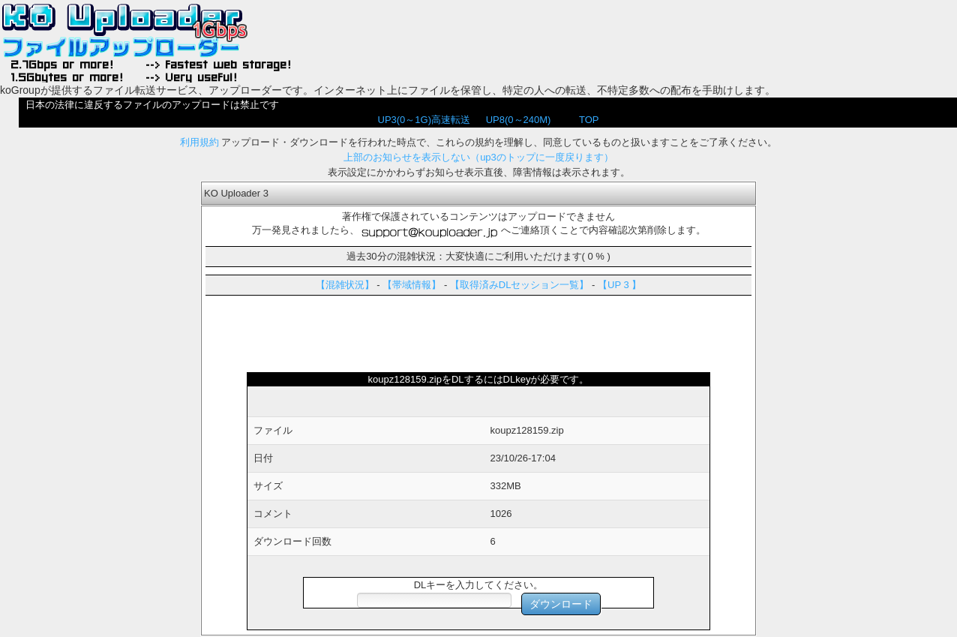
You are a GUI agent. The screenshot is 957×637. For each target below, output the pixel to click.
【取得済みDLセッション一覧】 (520, 284)
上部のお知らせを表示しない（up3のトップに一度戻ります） (479, 157)
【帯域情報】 (411, 284)
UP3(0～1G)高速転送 (424, 119)
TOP (589, 119)
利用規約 (199, 142)
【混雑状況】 (345, 284)
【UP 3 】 (619, 284)
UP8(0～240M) (518, 119)
